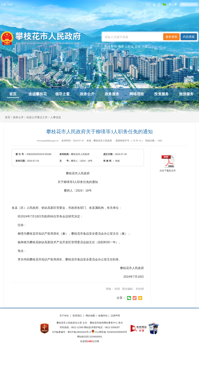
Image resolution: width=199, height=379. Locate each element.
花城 (138, 46)
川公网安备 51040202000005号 (109, 332)
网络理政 (136, 94)
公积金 (129, 46)
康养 (121, 46)
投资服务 (161, 94)
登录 (10, 4)
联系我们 (78, 315)
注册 (3, 4)
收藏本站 (103, 315)
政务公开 (87, 94)
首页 (13, 94)
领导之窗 (62, 94)
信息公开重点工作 (37, 117)
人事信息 (55, 117)
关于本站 (64, 315)
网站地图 (90, 315)
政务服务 (112, 94)
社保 (144, 46)
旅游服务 (186, 94)
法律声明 (115, 315)
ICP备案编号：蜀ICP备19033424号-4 (71, 332)
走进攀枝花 (38, 94)
